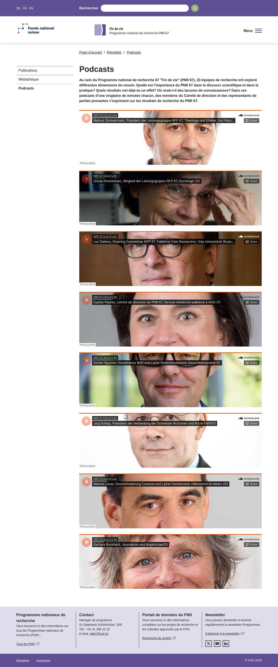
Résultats (113, 52)
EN (31, 8)
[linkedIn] (226, 643)
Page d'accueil (90, 52)
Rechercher (88, 8)
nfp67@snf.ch (98, 634)
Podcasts (132, 52)
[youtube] (217, 643)
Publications (27, 70)
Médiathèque (28, 79)
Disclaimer (23, 660)
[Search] (195, 8)
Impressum (43, 660)
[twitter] (208, 643)
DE (18, 8)
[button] (253, 30)
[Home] (166, 29)
